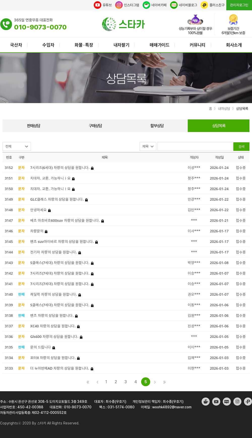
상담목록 (218, 125)
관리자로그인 (239, 5)
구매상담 (95, 125)
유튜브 (103, 5)
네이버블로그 (183, 5)
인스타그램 (127, 5)
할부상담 (157, 125)
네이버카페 (155, 5)
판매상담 (33, 125)
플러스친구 (213, 5)
